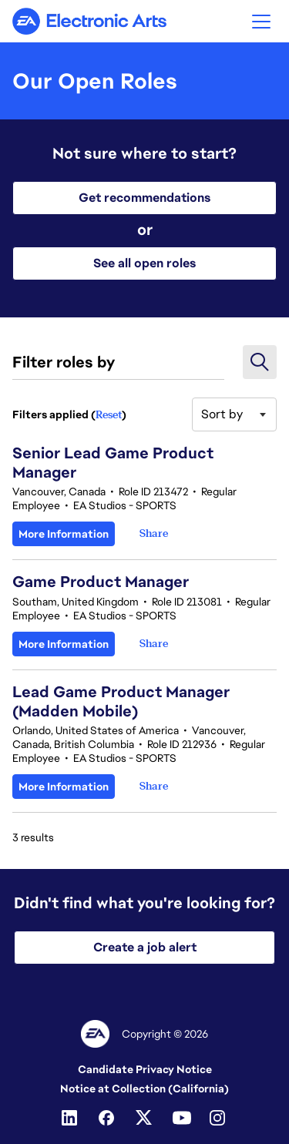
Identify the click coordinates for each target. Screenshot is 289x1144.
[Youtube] (182, 1118)
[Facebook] (108, 1118)
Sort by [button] (222, 414)
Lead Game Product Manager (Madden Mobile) (121, 701)
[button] (261, 21)
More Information (63, 534)
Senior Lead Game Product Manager (112, 462)
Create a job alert (145, 947)
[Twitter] (145, 1118)
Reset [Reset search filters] (109, 414)
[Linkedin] (71, 1118)
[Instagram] (219, 1118)
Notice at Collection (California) (144, 1088)
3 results (33, 837)
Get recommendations (144, 198)
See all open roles (144, 263)
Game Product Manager (100, 582)
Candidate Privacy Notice (145, 1069)
